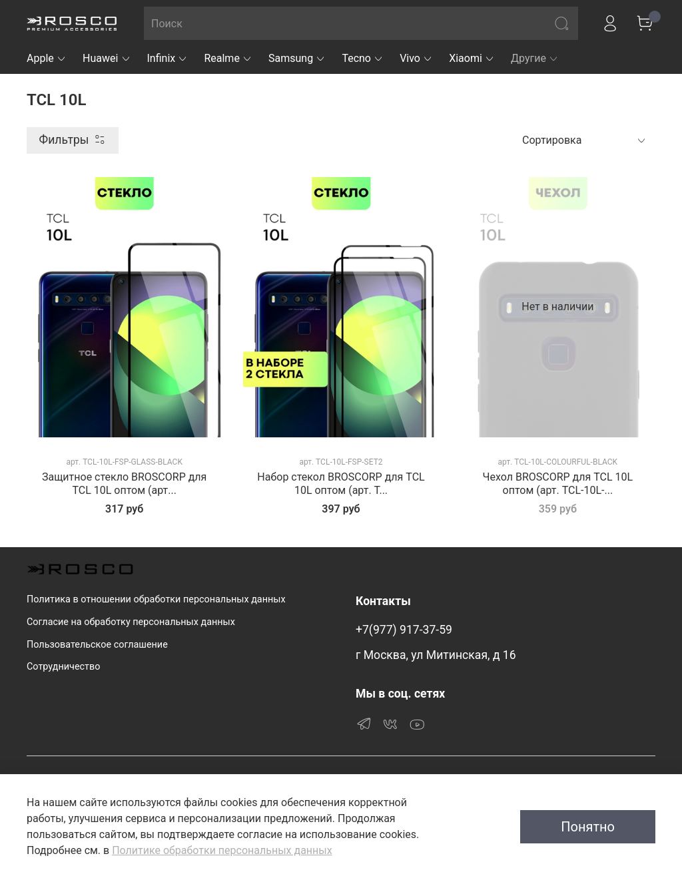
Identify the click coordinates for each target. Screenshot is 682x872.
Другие (535, 58)
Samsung (297, 58)
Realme (228, 58)
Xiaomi (472, 58)
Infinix (167, 58)
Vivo (416, 58)
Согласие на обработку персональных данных (131, 622)
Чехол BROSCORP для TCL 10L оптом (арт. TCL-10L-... (557, 484)
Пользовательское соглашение (97, 644)
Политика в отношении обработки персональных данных (156, 599)
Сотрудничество (63, 666)
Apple (47, 58)
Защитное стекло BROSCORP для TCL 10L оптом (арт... (124, 484)
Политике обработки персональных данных (222, 850)
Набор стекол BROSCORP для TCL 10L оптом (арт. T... (340, 484)
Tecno (363, 58)
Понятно (588, 827)
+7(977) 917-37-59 (404, 629)
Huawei (107, 58)
